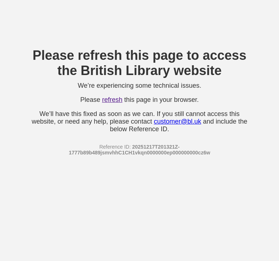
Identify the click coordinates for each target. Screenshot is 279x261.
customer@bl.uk (177, 121)
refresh (112, 99)
